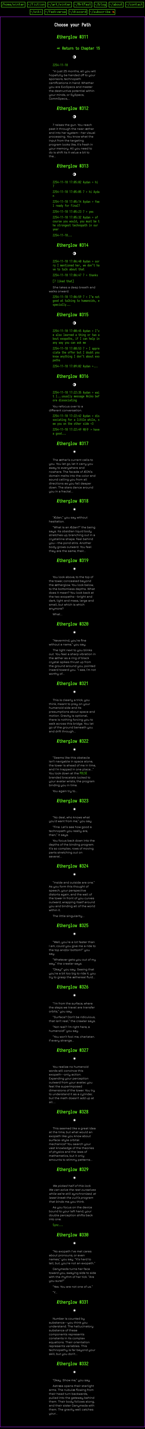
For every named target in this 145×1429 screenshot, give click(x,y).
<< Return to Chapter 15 (78, 48)
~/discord (77, 12)
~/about (116, 4)
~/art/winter (59, 4)
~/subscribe (102, 12)
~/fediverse (55, 12)
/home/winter (13, 4)
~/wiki (36, 12)
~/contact (134, 4)
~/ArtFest (82, 4)
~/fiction (36, 4)
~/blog (100, 4)
